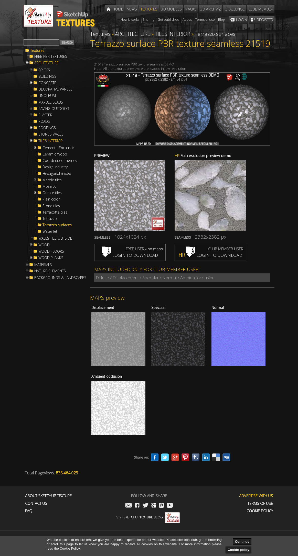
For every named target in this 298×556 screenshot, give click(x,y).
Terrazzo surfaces (57, 225)
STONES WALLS (50, 134)
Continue (242, 541)
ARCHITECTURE (46, 63)
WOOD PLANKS (50, 257)
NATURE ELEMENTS (50, 271)
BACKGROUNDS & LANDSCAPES (60, 277)
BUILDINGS (47, 76)
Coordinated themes (59, 160)
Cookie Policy (260, 510)
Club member (260, 9)
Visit (148, 517)
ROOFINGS (47, 128)
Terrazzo (49, 218)
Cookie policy (238, 550)
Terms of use (260, 503)
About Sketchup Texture (48, 495)
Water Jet (49, 231)
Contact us (36, 503)
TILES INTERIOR (50, 141)
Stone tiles (51, 206)
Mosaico (49, 186)
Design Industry (55, 167)
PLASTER (45, 115)
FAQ (28, 510)
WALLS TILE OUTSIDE (55, 238)
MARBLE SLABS (50, 102)
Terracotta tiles (54, 212)
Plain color (51, 199)
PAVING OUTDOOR (53, 108)
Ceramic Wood (54, 154)
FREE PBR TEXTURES (50, 56)
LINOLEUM (47, 95)
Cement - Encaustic (58, 148)
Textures (37, 50)
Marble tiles (52, 180)
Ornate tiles (52, 193)
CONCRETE (47, 83)
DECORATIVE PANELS (55, 89)
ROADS (44, 121)
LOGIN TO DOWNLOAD (130, 255)
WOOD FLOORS (51, 251)
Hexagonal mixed (56, 173)
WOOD (44, 245)
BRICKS (44, 70)
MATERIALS (43, 264)
